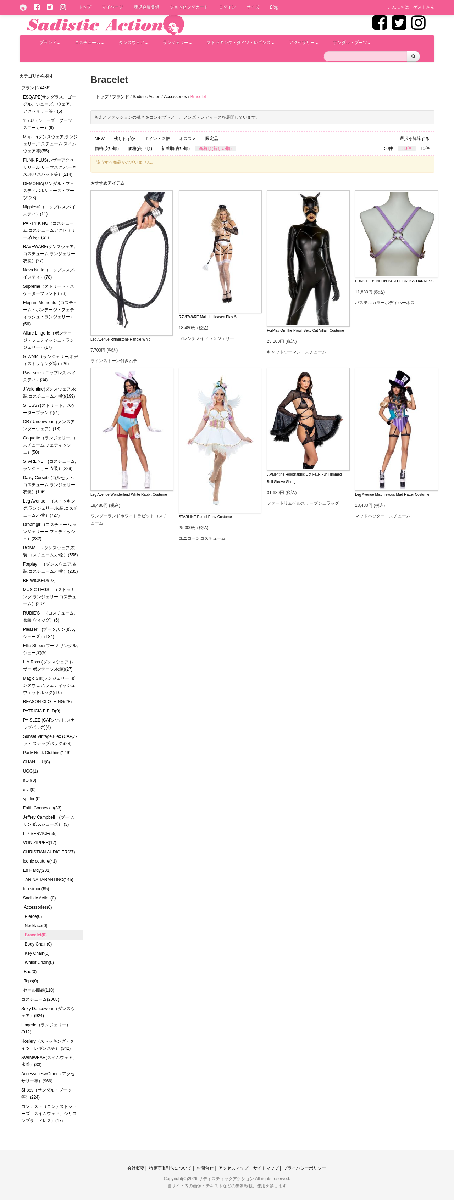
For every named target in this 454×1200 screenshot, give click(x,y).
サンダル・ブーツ (352, 42)
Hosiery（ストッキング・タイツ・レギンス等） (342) (47, 1045)
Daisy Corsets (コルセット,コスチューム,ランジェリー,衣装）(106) (50, 484)
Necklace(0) (36, 925)
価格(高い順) (140, 148)
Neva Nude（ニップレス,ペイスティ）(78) (49, 274)
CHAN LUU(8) (36, 761)
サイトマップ (266, 1168)
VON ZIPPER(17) (39, 842)
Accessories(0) (38, 907)
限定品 (211, 138)
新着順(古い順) (175, 148)
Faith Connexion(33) (42, 808)
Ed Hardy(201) (37, 870)
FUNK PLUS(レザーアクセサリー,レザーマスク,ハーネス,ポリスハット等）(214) (50, 167)
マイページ (112, 7)
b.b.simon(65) (36, 888)
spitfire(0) (32, 798)
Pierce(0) (33, 916)
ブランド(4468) (36, 87)
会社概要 (135, 1168)
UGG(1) (30, 771)
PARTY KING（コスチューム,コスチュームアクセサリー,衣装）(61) (49, 230)
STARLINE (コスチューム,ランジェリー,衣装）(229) (49, 465)
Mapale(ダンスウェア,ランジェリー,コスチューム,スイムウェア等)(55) (50, 143)
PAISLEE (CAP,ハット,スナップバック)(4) (49, 724)
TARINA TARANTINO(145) (48, 879)
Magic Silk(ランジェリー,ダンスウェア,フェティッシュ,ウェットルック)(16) (50, 685)
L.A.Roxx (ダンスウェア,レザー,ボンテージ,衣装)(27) (48, 666)
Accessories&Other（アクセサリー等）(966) (48, 1077)
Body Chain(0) (38, 944)
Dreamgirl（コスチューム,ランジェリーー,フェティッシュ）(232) (50, 531)
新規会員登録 (146, 7)
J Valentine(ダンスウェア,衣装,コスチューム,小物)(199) (49, 393)
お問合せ (205, 1168)
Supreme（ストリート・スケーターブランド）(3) (48, 290)
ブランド (49, 42)
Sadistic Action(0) (39, 898)
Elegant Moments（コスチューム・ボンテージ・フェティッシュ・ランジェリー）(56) (50, 313)
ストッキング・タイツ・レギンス (240, 42)
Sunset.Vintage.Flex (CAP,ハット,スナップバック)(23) (50, 740)
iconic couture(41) (40, 861)
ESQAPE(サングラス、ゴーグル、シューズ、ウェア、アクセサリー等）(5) (49, 104)
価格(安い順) (107, 148)
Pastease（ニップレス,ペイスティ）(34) (49, 376)
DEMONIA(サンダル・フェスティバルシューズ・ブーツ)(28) (48, 190)
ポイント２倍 (157, 138)
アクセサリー (303, 42)
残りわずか (124, 138)
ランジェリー (177, 42)
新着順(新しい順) (215, 148)
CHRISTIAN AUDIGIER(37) (49, 851)
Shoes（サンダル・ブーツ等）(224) (46, 1094)
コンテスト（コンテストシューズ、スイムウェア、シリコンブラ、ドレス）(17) (49, 1113)
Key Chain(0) (37, 953)
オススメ (187, 138)
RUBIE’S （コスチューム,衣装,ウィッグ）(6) (49, 617)
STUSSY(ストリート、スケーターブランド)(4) (49, 409)
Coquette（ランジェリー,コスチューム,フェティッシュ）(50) (49, 445)
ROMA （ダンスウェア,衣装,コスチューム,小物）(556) (50, 551)
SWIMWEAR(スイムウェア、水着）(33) (49, 1061)
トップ (84, 7)
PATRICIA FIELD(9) (41, 710)
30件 (406, 148)
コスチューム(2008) (40, 999)
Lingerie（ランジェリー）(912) (46, 1028)
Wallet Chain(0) (39, 962)
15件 (425, 148)
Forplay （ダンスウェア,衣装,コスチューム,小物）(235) (50, 568)
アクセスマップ (233, 1168)
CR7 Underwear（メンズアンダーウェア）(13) (49, 425)
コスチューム (89, 42)
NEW (100, 138)
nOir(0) (29, 780)
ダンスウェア (133, 42)
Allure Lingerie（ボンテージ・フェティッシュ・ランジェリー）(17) (48, 340)
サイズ (253, 7)
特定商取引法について (170, 1168)
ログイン (227, 7)
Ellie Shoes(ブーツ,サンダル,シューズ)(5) (50, 649)
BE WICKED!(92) (39, 580)
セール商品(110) (38, 990)
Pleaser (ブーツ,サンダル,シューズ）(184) (49, 633)
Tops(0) (31, 980)
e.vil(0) (29, 789)
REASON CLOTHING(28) (47, 701)
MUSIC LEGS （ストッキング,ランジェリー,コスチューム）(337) (50, 596)
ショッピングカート (189, 7)
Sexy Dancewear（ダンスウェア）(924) (48, 1012)
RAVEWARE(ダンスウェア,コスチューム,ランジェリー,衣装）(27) (50, 253)
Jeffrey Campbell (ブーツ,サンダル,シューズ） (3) (48, 821)
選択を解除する (415, 138)
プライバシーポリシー (304, 1168)
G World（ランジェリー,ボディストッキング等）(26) (50, 360)
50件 (388, 148)
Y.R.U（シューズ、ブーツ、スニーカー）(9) (49, 124)
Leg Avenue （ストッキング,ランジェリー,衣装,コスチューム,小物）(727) (50, 508)
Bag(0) (30, 971)
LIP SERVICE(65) (40, 833)
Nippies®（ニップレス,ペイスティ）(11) (49, 210)
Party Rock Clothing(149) (47, 752)
